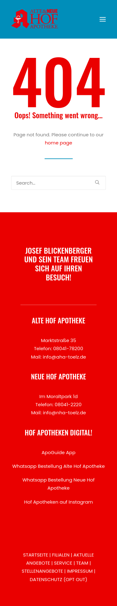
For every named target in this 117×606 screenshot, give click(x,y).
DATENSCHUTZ (46, 579)
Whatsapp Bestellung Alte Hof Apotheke (58, 466)
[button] (102, 19)
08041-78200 (68, 348)
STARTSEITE (35, 555)
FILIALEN (61, 555)
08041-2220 (68, 404)
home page (58, 142)
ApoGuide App (58, 452)
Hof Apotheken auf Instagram (58, 502)
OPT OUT (75, 579)
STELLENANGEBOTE (42, 571)
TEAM (82, 563)
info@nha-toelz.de (64, 412)
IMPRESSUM (80, 571)
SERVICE (63, 563)
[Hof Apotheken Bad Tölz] (34, 19)
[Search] (58, 183)
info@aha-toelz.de (64, 357)
